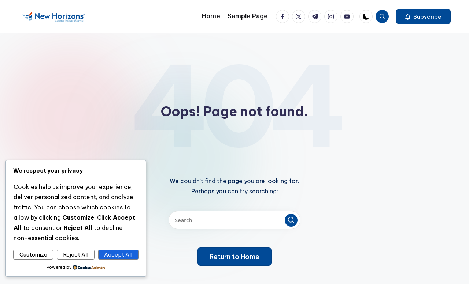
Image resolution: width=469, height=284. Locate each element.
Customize (33, 254)
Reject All (75, 254)
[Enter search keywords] (234, 220)
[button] (423, 16)
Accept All (118, 254)
